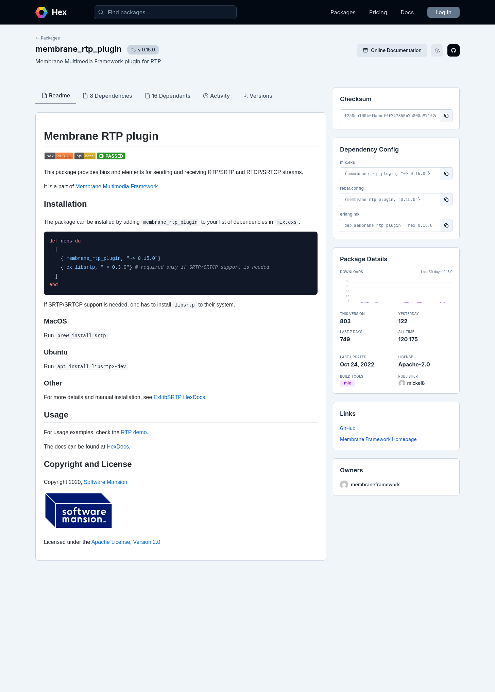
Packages (343, 12)
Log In (443, 12)
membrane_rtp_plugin (78, 49)
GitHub (348, 428)
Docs (407, 12)
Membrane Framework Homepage (378, 439)
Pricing (378, 12)
